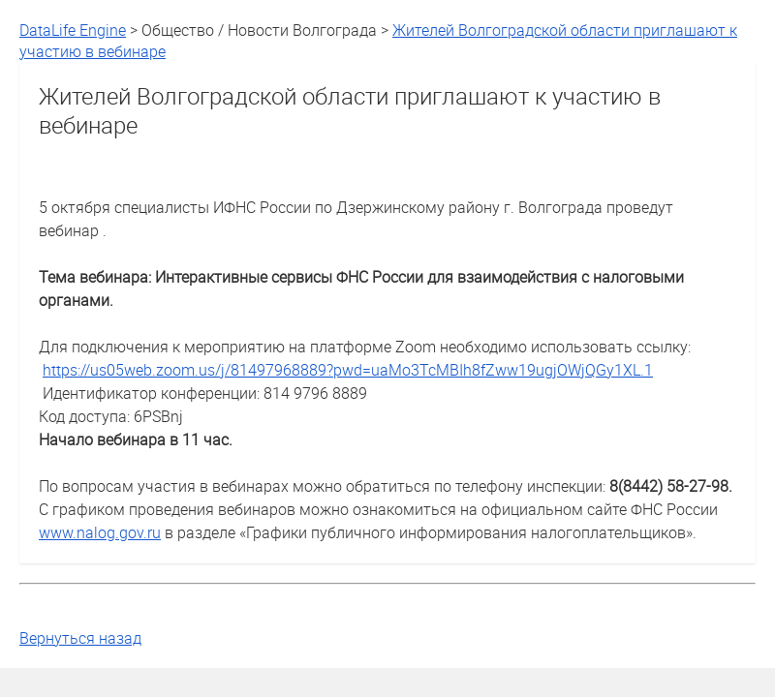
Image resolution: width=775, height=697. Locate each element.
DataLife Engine (72, 30)
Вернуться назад (80, 638)
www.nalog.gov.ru (100, 532)
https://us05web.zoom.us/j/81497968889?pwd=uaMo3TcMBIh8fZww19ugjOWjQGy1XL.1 (348, 369)
